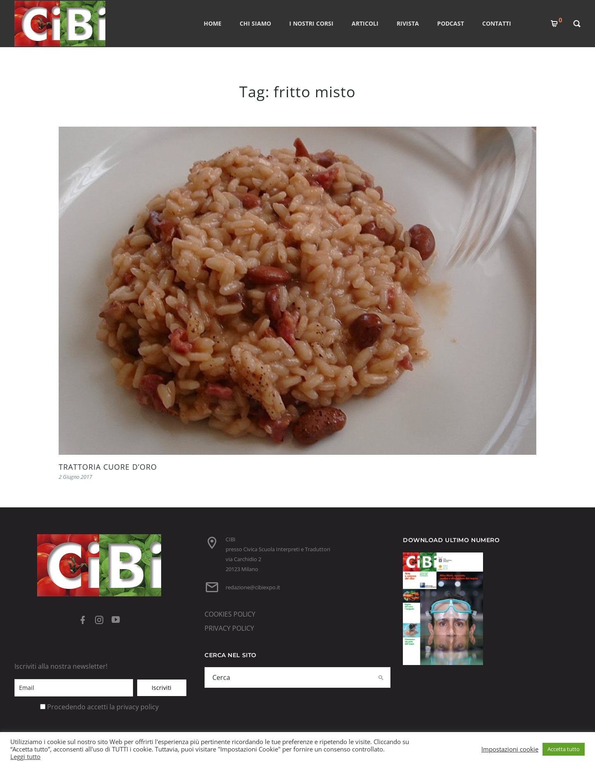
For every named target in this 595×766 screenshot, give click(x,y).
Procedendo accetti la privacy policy (103, 706)
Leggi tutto (25, 756)
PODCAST (450, 23)
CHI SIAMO (255, 23)
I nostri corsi (311, 23)
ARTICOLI (365, 23)
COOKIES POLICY (230, 614)
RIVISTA (408, 23)
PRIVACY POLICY (229, 628)
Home (212, 23)
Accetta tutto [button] (563, 749)
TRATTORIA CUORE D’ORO (108, 467)
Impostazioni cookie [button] (509, 749)
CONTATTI (496, 23)
